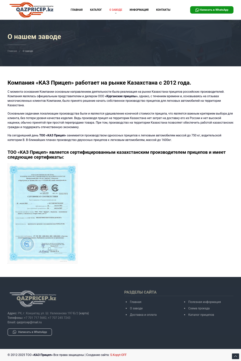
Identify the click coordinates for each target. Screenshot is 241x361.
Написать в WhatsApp (211, 10)
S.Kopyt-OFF (118, 355)
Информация (139, 9)
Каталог (96, 9)
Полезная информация (204, 302)
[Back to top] (235, 356)
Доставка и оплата (143, 315)
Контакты (163, 9)
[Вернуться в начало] (31, 10)
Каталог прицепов (201, 315)
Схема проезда (199, 308)
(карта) (84, 313)
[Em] (43, 213)
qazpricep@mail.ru (29, 322)
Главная (76, 9)
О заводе (115, 9)
